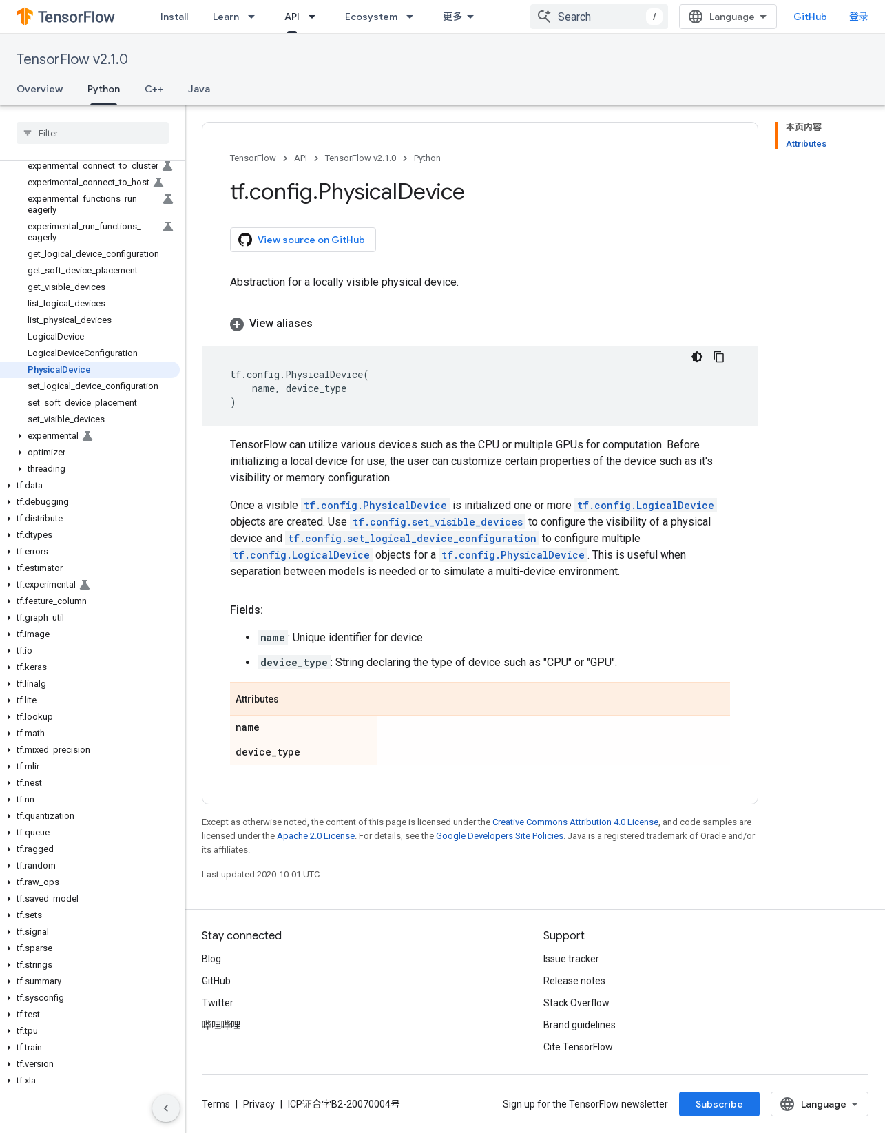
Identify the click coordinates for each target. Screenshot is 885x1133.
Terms (216, 1104)
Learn (226, 16)
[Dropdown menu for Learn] (255, 16)
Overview (40, 89)
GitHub (810, 16)
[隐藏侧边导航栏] (166, 1108)
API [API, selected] (292, 16)
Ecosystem (371, 16)
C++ (154, 89)
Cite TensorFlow (578, 1046)
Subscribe (719, 1104)
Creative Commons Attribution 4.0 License (575, 822)
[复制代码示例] (719, 357)
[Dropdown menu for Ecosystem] (413, 16)
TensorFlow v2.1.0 (72, 59)
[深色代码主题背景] (697, 357)
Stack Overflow (576, 1002)
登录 (858, 16)
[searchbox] (93, 133)
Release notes (574, 980)
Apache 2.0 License (316, 836)
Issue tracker (571, 958)
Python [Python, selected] (103, 89)
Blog (211, 958)
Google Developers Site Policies (499, 836)
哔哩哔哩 (221, 1024)
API (300, 158)
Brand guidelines (579, 1024)
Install (174, 16)
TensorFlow (253, 158)
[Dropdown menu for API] (316, 16)
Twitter (217, 1002)
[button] (90, 436)
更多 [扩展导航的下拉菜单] (452, 16)
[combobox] (599, 16)
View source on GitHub (301, 240)
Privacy (259, 1104)
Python (427, 158)
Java (199, 89)
